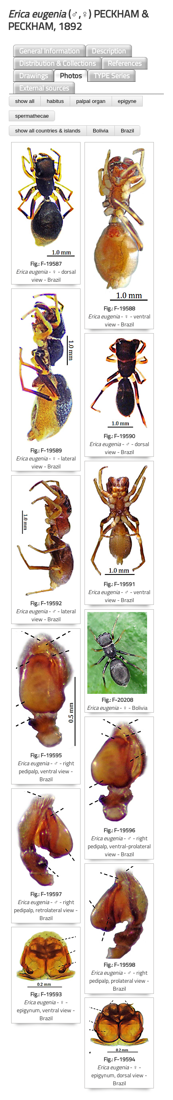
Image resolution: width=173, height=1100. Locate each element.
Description (109, 50)
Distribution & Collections (57, 63)
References (125, 63)
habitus (55, 101)
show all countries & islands (48, 131)
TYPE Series (112, 75)
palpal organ (90, 101)
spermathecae (32, 116)
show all (24, 101)
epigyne (127, 101)
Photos (71, 75)
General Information (49, 50)
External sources (44, 88)
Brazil (127, 131)
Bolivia (100, 131)
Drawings (33, 75)
